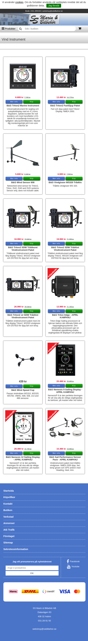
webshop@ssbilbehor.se (52, 11)
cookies (19, 2)
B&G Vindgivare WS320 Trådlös (65, 182)
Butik (27, 11)
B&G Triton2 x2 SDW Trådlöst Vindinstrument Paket (22, 316)
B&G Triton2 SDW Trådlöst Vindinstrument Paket (65, 248)
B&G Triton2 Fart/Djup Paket (65, 105)
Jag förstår (53, 5)
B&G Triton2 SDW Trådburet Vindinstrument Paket (22, 248)
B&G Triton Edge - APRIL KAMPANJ (65, 316)
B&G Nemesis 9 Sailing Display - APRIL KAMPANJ (65, 390)
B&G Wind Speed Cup (22, 390)
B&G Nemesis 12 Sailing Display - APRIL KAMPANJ (23, 458)
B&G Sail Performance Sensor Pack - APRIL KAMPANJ (65, 458)
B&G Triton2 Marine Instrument (23, 105)
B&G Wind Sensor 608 (22, 182)
